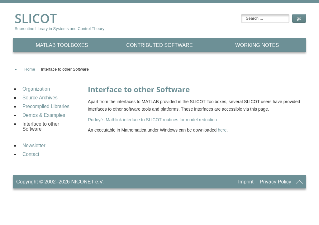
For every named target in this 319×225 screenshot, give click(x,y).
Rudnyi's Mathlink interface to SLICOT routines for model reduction (152, 119)
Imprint (246, 181)
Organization (36, 89)
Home (29, 69)
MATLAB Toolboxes (62, 45)
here (222, 130)
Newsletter (33, 145)
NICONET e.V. (87, 181)
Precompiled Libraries (45, 106)
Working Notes (257, 45)
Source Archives (40, 97)
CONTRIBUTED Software (159, 45)
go (299, 18)
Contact (30, 154)
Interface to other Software (40, 126)
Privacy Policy (275, 181)
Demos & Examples (43, 115)
